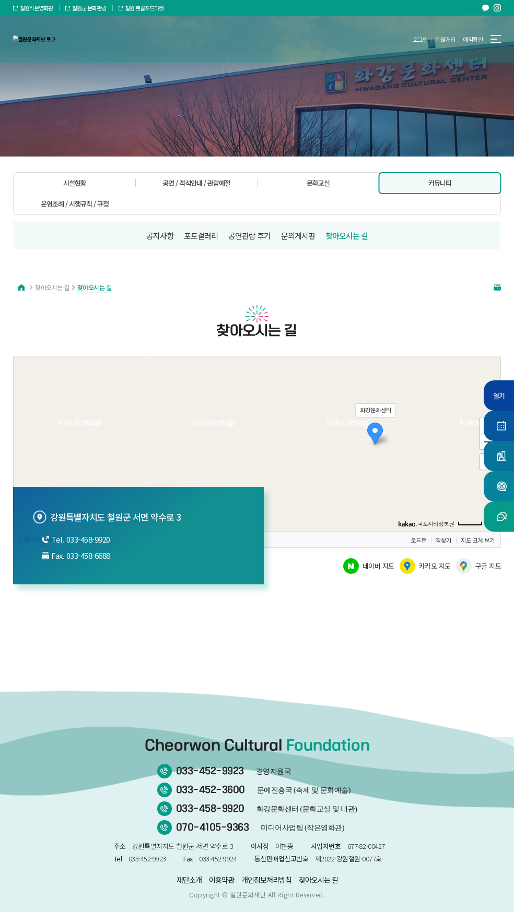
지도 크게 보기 (478, 540)
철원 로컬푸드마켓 (141, 8)
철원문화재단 (248, 894)
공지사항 (159, 235)
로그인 (420, 39)
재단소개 (189, 879)
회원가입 (445, 39)
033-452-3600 (263, 790)
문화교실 (318, 183)
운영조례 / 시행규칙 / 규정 (75, 204)
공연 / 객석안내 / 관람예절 (196, 183)
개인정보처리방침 (266, 879)
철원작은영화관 (33, 8)
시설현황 (74, 183)
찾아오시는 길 (346, 235)
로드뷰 (418, 540)
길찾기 (443, 540)
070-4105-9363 (260, 827)
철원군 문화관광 (85, 8)
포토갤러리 (201, 235)
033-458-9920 (266, 808)
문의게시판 (298, 235)
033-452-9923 (233, 771)
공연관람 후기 (249, 235)
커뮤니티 (439, 183)
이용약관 (221, 879)
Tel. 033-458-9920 (76, 539)
